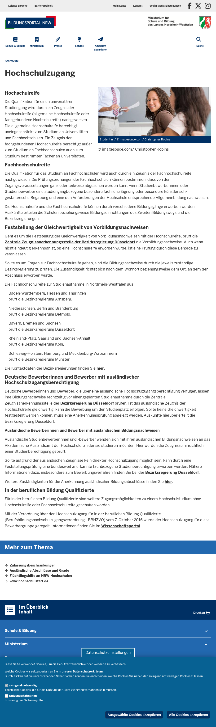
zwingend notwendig (23, 685)
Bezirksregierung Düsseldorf (87, 403)
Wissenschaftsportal (120, 526)
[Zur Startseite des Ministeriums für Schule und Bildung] (30, 22)
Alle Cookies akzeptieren (188, 715)
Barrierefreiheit (44, 5)
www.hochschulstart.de (29, 581)
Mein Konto (119, 5)
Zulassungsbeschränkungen (33, 565)
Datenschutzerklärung (88, 671)
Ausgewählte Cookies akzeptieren (134, 715)
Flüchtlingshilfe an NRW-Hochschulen (41, 576)
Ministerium (16, 644)
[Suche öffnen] (200, 44)
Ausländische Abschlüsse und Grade (39, 570)
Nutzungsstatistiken (23, 696)
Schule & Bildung (21, 630)
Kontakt (137, 5)
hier (100, 368)
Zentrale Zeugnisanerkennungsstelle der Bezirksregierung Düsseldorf (70, 242)
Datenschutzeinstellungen (108, 652)
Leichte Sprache (17, 5)
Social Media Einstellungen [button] (165, 5)
